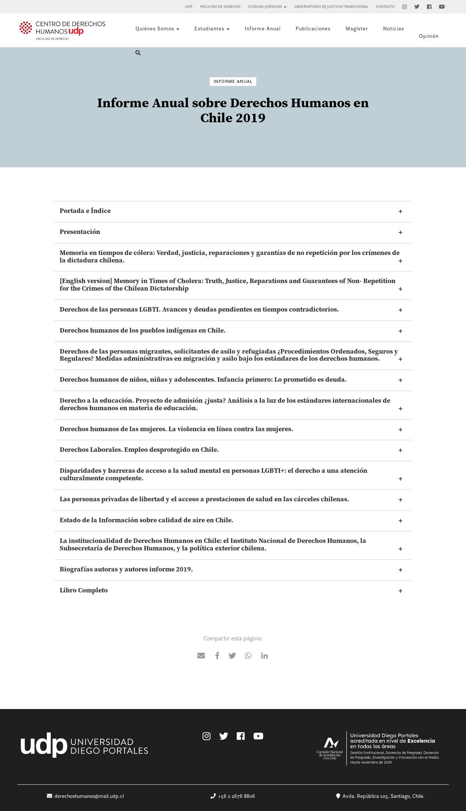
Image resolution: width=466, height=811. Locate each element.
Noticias (393, 28)
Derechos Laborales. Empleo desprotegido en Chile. (139, 449)
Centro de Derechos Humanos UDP (62, 30)
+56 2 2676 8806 (232, 796)
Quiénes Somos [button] (157, 28)
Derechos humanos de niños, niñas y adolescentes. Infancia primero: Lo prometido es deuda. (203, 379)
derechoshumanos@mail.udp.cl (85, 796)
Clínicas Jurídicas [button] (267, 6)
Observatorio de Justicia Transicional (331, 6)
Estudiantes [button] (212, 28)
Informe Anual (263, 28)
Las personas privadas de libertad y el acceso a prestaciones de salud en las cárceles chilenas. (204, 499)
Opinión (429, 36)
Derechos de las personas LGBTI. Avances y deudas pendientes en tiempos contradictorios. (199, 309)
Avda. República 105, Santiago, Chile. (380, 796)
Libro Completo (84, 590)
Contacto (385, 6)
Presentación (80, 231)
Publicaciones (313, 28)
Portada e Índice (85, 210)
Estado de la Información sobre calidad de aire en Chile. (146, 520)
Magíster (357, 28)
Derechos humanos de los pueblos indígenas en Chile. (142, 330)
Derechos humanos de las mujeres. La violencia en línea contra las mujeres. (176, 429)
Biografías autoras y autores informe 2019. (126, 569)
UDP (188, 6)
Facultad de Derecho (220, 6)
